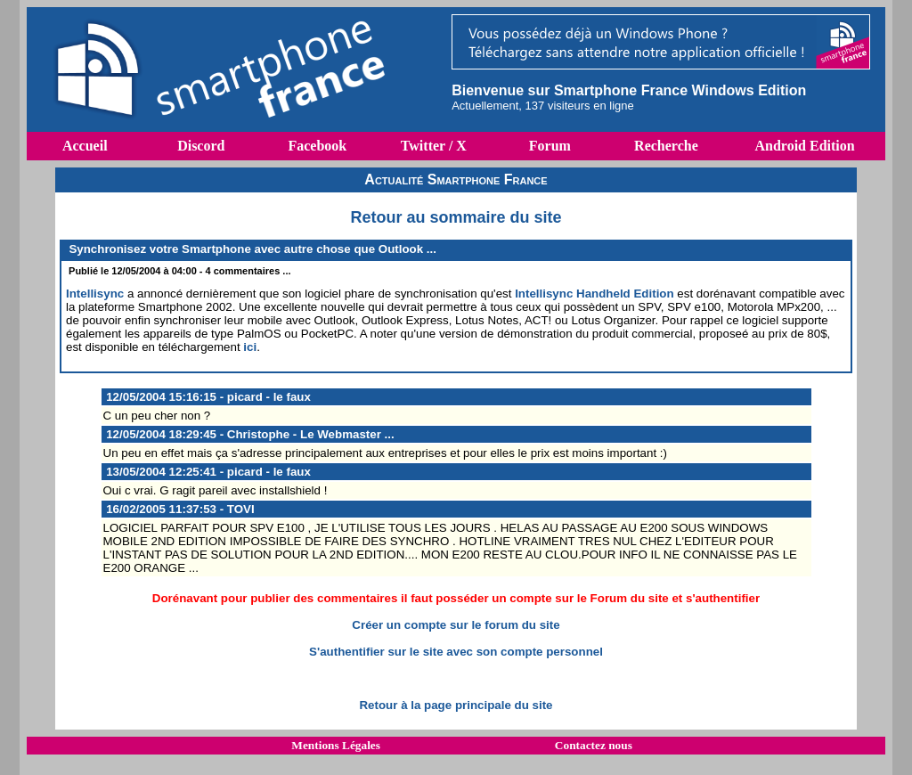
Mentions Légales (335, 745)
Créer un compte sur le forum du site (455, 625)
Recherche (666, 145)
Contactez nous (593, 745)
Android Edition (804, 145)
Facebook (317, 145)
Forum (550, 145)
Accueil (85, 145)
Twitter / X (434, 145)
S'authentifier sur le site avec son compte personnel (456, 651)
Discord (200, 145)
